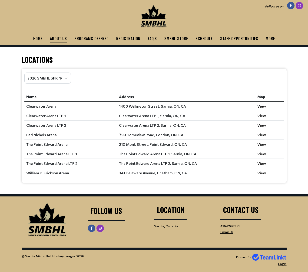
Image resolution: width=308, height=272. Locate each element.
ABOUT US (58, 38)
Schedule (204, 38)
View (261, 106)
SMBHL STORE (176, 38)
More (270, 38)
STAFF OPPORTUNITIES (239, 38)
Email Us (226, 232)
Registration (128, 38)
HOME (38, 38)
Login (282, 264)
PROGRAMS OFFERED (91, 38)
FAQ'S (152, 38)
